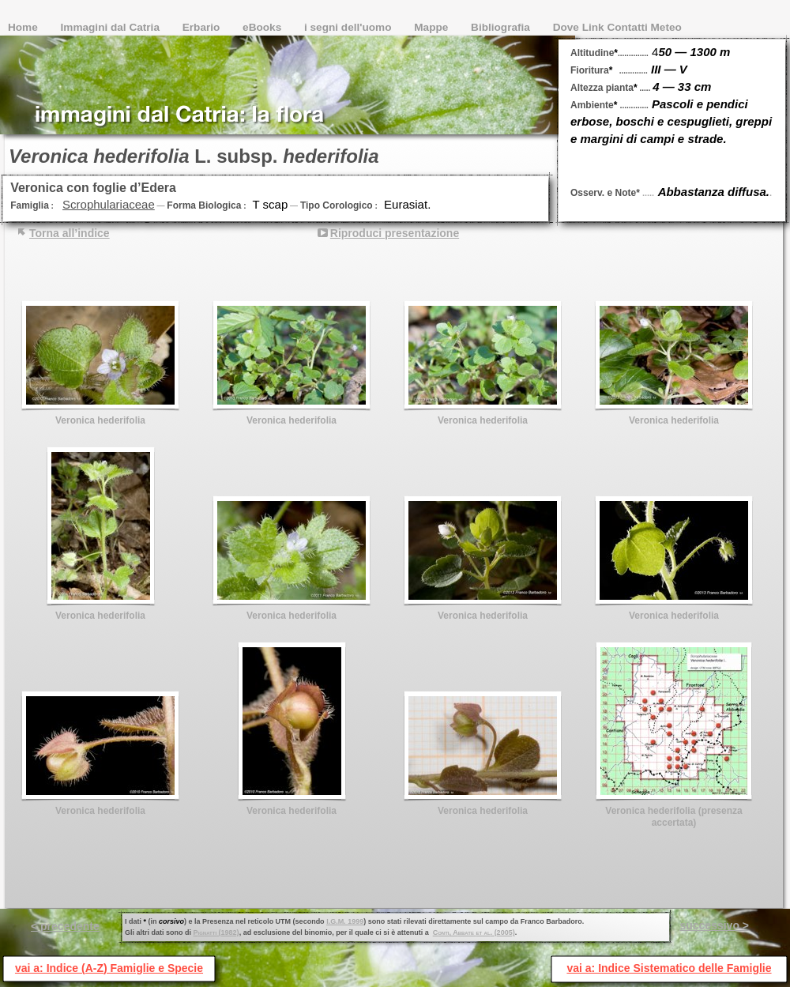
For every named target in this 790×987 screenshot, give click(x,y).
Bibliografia (502, 27)
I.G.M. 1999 (344, 921)
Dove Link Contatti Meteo (617, 27)
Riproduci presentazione (394, 233)
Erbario (202, 27)
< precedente (65, 926)
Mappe (432, 27)
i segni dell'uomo (349, 27)
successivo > (714, 925)
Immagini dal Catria (112, 27)
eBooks (263, 27)
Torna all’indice (69, 233)
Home (24, 27)
